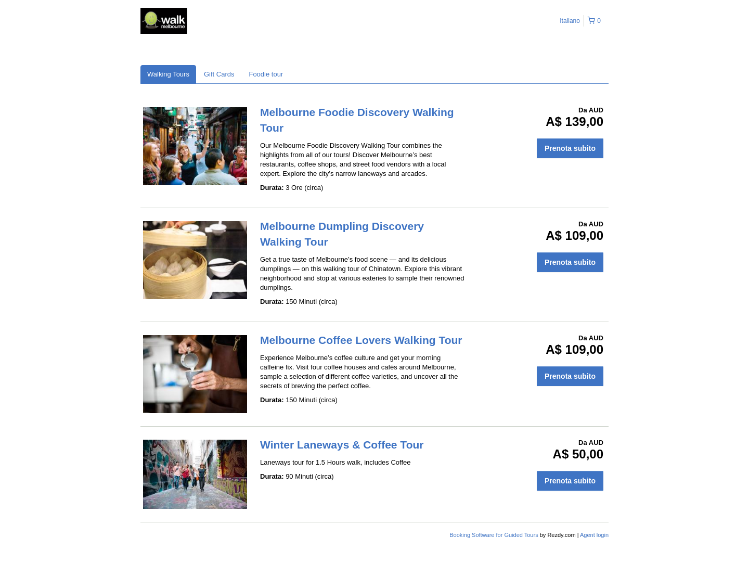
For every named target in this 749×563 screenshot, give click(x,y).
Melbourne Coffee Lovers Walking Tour (361, 340)
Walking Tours (168, 74)
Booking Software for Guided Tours (494, 535)
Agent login (594, 535)
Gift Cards (219, 74)
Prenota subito (570, 148)
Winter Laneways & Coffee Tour (341, 445)
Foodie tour (266, 74)
